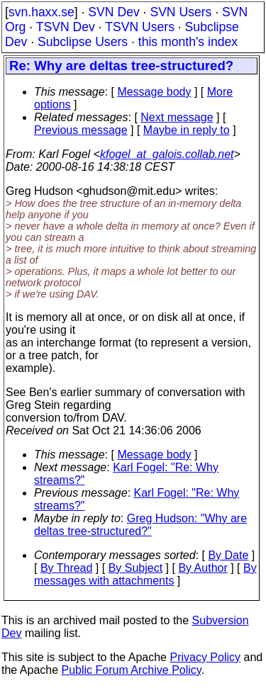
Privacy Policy (205, 657)
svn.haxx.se (41, 12)
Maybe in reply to (186, 130)
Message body (154, 92)
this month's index (188, 42)
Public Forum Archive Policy (131, 670)
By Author (202, 568)
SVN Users (180, 12)
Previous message (81, 130)
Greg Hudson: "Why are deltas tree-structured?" (140, 524)
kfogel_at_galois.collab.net (167, 154)
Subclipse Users (83, 42)
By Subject (135, 568)
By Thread (66, 568)
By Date (228, 555)
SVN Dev (113, 12)
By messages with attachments (145, 574)
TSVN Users (139, 27)
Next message (176, 117)
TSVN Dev (65, 27)
